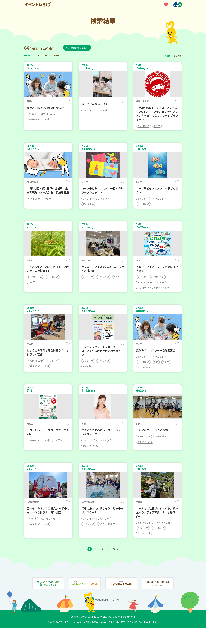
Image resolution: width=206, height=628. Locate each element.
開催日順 (177, 56)
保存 (68, 101)
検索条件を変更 (78, 47)
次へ (115, 549)
